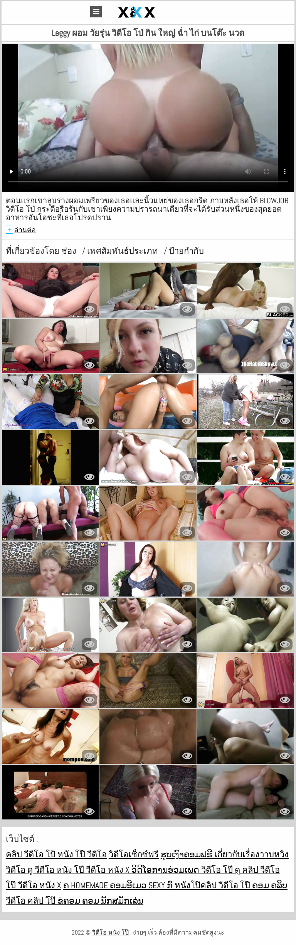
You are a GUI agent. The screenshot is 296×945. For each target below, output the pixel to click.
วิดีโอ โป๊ (218, 869)
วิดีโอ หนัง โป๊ (111, 932)
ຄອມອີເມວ (129, 885)
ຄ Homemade (86, 885)
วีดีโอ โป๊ (235, 885)
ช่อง (69, 250)
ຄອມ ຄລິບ (270, 885)
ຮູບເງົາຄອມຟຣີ (187, 854)
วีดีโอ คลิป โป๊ (31, 900)
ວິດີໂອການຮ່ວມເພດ (166, 869)
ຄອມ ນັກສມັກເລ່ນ (112, 900)
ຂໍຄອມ (69, 900)
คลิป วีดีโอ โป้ (31, 854)
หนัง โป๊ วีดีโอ (82, 854)
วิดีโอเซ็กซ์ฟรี (134, 854)
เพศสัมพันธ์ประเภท (123, 250)
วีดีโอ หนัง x (108, 869)
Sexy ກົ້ (161, 885)
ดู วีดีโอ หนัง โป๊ (56, 869)
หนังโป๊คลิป (197, 885)
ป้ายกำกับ (186, 250)
